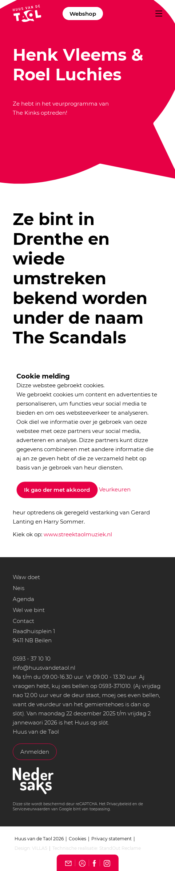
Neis (18, 588)
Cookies (77, 838)
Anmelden (34, 751)
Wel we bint (29, 609)
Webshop (82, 13)
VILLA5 (39, 848)
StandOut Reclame (120, 848)
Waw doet (26, 577)
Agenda (23, 599)
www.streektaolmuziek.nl (78, 534)
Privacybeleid (119, 804)
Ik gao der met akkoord (57, 490)
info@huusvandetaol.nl (44, 667)
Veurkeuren (115, 489)
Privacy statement (111, 838)
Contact (23, 620)
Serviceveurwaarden (31, 809)
